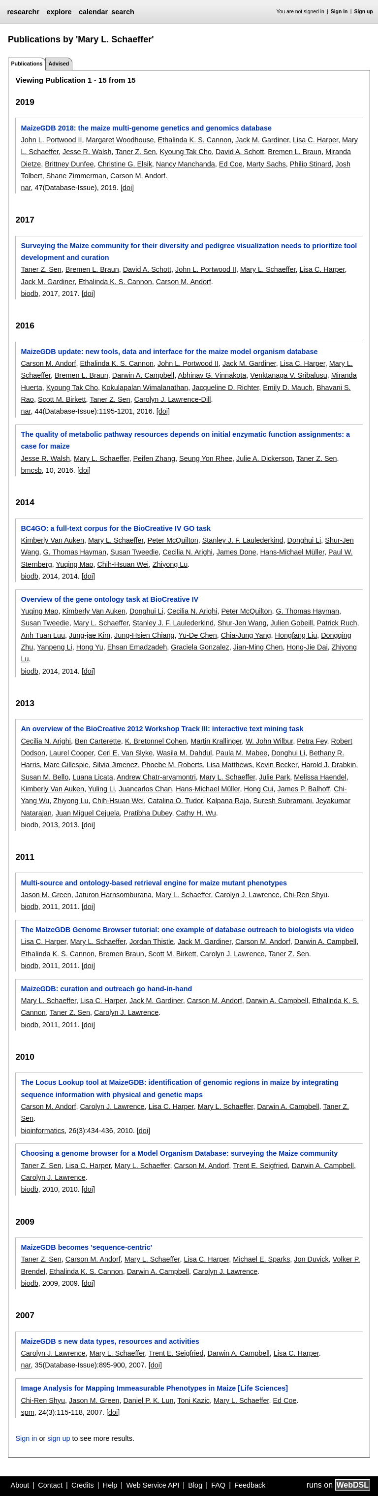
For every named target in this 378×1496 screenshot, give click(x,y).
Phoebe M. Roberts (172, 765)
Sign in (339, 11)
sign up (58, 1438)
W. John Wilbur (269, 741)
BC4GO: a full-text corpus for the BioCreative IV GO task (115, 528)
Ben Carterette (98, 741)
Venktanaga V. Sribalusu (288, 375)
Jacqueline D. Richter (225, 387)
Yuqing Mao (74, 564)
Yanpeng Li (54, 647)
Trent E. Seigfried (260, 1166)
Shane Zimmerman (76, 176)
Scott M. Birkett (62, 399)
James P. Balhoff (304, 789)
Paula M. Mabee (241, 753)
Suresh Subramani (282, 801)
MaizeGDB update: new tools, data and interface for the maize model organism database (169, 352)
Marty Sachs (266, 164)
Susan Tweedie (134, 552)
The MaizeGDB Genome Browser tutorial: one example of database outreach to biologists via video (187, 930)
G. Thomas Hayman (75, 552)
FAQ (218, 1485)
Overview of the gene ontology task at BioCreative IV (109, 599)
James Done (236, 552)
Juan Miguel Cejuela (88, 813)
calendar (93, 12)
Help (110, 1485)
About (20, 1485)
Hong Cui (259, 789)
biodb (29, 293)
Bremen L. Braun (294, 152)
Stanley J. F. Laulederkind (243, 540)
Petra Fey (312, 741)
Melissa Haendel (320, 777)
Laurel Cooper (71, 753)
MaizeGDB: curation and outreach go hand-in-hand (106, 989)
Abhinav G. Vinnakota (212, 375)
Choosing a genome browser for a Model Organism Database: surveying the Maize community (179, 1153)
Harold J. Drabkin (328, 765)
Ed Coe (231, 164)
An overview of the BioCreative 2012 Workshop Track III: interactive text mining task (162, 729)
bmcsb (31, 470)
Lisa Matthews (229, 765)
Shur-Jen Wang (242, 623)
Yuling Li (101, 789)
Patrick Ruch (337, 623)
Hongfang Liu (296, 635)
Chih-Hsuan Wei (123, 564)
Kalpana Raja (228, 801)
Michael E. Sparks (261, 1259)
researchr (23, 12)
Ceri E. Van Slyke (125, 753)
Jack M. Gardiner (262, 140)
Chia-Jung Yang (246, 635)
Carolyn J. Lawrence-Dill (172, 399)
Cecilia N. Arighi (187, 552)
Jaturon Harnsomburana (113, 895)
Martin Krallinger (216, 741)
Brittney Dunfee (69, 164)
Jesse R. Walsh (87, 152)
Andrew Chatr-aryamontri (156, 777)
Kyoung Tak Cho (186, 152)
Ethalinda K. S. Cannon (195, 140)
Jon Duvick (311, 1259)
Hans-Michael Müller (292, 552)
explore (58, 12)
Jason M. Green (46, 895)
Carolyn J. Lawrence (247, 895)
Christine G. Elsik (124, 164)
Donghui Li (304, 540)
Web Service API (152, 1485)
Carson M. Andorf (137, 176)
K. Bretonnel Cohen (156, 741)
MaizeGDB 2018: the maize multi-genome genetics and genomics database (146, 128)
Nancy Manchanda (185, 164)
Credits (82, 1485)
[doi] (127, 188)
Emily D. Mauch (288, 387)
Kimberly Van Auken (52, 540)
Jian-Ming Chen (258, 647)
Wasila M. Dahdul (184, 753)
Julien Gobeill (291, 623)
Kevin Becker (276, 765)
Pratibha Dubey (148, 813)
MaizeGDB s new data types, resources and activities (110, 1341)
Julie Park (274, 777)
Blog (195, 1485)
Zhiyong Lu (170, 564)
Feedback (249, 1485)
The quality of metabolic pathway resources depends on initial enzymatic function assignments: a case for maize (185, 440)
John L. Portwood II (51, 140)
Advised (58, 63)
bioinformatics (42, 1131)
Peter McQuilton (173, 540)
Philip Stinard (311, 164)
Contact (50, 1485)
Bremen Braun (121, 954)
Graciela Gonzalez (200, 647)
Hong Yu (89, 647)
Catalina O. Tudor (175, 801)
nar (26, 188)
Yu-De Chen (197, 635)
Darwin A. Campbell (143, 375)
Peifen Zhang (154, 458)
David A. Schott (240, 152)
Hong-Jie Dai (307, 647)
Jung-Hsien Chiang (144, 635)
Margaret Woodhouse (120, 140)
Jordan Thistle (151, 941)
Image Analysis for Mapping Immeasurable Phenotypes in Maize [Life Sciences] (154, 1388)
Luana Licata (92, 777)
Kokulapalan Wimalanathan (145, 387)
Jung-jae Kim (89, 635)
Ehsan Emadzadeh (137, 647)
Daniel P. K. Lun (148, 1400)
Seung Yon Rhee (205, 458)
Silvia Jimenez (115, 765)
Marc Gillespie (66, 765)
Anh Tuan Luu (43, 635)
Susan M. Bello (44, 777)
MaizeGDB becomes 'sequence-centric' (86, 1247)
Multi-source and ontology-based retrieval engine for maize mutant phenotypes (154, 883)
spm (27, 1412)
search (122, 12)
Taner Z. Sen (135, 152)
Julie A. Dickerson (264, 458)
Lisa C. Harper (315, 140)
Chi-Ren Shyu (306, 895)
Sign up (363, 11)
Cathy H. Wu (196, 813)
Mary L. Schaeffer (268, 269)
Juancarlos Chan (145, 789)
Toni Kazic (193, 1400)
